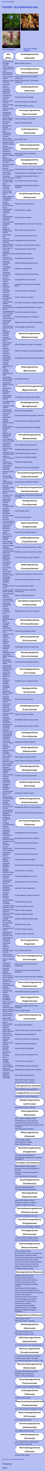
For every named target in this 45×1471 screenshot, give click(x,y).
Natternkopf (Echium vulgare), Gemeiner (27, 421)
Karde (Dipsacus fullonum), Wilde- (8, 542)
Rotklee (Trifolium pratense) (8, 775)
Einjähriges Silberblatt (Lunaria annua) (8, 253)
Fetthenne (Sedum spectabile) (6, 285)
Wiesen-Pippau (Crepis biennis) (25, 327)
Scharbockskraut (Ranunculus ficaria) (8, 793)
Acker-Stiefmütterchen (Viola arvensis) (7, 72)
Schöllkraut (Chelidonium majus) (7, 819)
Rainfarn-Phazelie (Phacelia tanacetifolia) (27, 427)
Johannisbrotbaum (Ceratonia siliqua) (8, 522)
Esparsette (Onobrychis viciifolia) (6, 263)
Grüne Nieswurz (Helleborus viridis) (8, 440)
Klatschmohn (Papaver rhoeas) (8, 574)
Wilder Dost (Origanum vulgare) (6, 1039)
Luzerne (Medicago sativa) (8, 651)
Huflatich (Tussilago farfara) (23, 268)
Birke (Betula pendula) (7, 123)
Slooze (12, 1)
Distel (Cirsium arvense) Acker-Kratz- (7, 192)
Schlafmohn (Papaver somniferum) (6, 802)
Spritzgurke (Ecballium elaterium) (25, 742)
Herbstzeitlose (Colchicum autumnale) (7, 467)
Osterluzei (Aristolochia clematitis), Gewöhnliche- (25, 154)
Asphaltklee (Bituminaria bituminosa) (6, 91)
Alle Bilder (8, 56)
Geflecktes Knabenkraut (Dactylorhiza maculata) (7, 358)
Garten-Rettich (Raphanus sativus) (7, 344)
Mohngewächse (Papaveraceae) (29, 1195)
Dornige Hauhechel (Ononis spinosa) (8, 203)
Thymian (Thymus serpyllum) (8, 910)
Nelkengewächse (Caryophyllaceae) (29, 567)
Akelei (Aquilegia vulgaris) (8, 77)
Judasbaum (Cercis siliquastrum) (7, 532)
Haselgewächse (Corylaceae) (29, 690)
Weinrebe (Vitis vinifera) (7, 991)
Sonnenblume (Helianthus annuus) (25, 312)
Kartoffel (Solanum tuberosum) (8, 552)
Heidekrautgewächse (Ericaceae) (29, 784)
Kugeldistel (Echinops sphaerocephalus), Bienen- (27, 285)
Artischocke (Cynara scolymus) (6, 86)
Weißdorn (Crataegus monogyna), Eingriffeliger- (7, 997)
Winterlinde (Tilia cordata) (8, 1043)
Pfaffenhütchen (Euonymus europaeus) (27, 611)
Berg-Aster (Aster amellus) (8, 109)
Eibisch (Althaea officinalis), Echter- (8, 245)
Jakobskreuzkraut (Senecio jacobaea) (26, 274)
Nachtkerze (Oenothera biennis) (6, 687)
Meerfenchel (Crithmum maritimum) (26, 102)
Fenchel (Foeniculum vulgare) (24, 97)
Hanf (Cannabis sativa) (7, 449)
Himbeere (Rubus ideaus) (8, 472)
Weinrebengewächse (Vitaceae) (29, 1450)
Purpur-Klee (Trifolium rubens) (8, 742)
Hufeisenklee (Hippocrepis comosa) (7, 500)
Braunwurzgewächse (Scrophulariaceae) (29, 1350)
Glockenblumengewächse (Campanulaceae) (29, 489)
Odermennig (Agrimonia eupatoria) (6, 705)
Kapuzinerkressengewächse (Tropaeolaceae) (29, 1403)
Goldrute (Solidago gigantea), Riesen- (26, 263)
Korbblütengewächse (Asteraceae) (29, 195)
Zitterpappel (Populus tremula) (8, 1069)
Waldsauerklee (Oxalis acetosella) (8, 955)
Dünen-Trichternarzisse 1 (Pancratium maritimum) (26, 81)
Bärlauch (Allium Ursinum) (23, 63)
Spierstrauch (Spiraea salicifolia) (7, 859)
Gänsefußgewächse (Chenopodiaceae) (29, 622)
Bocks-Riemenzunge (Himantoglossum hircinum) (8, 159)
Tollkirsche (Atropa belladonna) (8, 914)
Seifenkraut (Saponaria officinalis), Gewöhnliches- (25, 590)
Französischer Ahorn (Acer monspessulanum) (8, 316)
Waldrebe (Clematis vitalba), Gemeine (8, 950)
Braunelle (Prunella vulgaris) (8, 169)
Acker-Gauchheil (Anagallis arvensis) (8, 63)
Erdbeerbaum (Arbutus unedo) (8, 258)
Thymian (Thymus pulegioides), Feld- (8, 906)
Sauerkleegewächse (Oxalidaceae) (29, 1182)
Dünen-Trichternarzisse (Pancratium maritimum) (26, 77)
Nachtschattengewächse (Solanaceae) (29, 1366)
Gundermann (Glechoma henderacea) (7, 444)
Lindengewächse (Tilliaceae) (29, 1392)
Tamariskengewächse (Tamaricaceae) (29, 1381)
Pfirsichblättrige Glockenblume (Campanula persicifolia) (28, 496)
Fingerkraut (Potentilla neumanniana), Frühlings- (7, 297)
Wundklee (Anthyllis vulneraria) (24, 934)
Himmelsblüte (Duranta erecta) (8, 477)
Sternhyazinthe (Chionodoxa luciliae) (26, 181)
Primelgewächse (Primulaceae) (29, 1232)
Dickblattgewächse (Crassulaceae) (29, 708)
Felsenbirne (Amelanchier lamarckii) (7, 274)
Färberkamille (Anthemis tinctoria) (25, 240)
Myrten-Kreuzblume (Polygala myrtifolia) (6, 681)
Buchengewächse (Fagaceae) (30, 942)
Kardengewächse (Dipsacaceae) (29, 749)
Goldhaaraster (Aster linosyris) (24, 258)
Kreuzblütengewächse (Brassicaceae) (29, 437)
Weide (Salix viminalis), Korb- (8, 980)
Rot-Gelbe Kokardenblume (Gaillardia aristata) (29, 303)
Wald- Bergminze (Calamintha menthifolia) (8, 939)
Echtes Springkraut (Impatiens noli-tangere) (7, 230)
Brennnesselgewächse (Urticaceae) (29, 1414)
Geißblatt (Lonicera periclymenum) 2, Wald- (8, 372)
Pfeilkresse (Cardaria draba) (23, 462)
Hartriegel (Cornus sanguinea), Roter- (8, 453)
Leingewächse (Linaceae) (28, 1093)
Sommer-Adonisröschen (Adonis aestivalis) (8, 848)
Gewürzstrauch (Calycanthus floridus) (7, 397)
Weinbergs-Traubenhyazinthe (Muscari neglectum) (27, 186)
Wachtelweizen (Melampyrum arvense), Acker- (8, 933)
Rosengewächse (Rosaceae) (29, 1272)
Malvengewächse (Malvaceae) (29, 1113)
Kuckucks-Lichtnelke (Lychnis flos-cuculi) (27, 579)
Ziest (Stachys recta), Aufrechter (8, 1066)
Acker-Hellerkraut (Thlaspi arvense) (8, 68)
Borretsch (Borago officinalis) (8, 165)
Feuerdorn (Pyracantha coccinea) (6, 290)
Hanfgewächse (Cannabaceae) (29, 503)
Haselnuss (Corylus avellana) (8, 457)
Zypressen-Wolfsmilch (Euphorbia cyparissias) (29, 813)
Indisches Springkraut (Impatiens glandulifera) (29, 351)
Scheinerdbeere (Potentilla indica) (8, 797)
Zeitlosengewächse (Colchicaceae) (29, 639)
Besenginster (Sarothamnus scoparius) (7, 114)
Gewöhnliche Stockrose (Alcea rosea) (8, 384)
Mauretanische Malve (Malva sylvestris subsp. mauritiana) (8, 668)
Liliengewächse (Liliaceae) (29, 1086)
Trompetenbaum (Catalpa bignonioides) (27, 397)
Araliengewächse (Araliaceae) (29, 131)
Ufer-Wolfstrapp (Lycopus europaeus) (7, 924)
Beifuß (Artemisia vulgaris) (8, 105)
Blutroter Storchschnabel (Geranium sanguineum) (7, 148)
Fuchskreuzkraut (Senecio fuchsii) (25, 249)
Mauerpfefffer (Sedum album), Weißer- (8, 661)
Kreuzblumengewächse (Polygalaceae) (29, 1221)
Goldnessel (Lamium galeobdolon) (7, 415)
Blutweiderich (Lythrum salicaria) (8, 154)
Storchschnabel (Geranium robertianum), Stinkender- (7, 888)
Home (4, 1468)
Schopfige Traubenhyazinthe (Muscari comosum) (26, 177)
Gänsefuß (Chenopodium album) (7, 339)
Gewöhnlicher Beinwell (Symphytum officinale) (7, 390)
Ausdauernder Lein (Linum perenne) (7, 97)
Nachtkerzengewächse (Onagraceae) (29, 1150)
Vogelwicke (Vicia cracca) (23, 924)
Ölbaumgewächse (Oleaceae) (30, 1134)
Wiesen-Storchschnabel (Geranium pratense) (29, 977)
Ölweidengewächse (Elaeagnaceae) (29, 768)
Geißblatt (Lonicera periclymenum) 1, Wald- (8, 365)
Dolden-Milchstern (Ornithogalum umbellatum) (29, 169)
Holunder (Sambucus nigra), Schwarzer (8, 487)
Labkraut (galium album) (8, 631)
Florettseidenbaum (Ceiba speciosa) (8, 312)
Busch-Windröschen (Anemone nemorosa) (7, 186)
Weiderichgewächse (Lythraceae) (30, 1102)
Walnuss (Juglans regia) (8, 959)
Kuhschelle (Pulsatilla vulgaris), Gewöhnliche (7, 625)
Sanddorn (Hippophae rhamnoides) (26, 775)
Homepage (7, 1464)
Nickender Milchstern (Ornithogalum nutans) (28, 173)
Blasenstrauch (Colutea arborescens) (7, 127)
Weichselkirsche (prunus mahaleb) (8, 976)
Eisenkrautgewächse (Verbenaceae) (29, 1425)
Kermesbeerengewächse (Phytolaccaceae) (29, 1210)
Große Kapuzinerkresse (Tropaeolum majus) (8, 427)
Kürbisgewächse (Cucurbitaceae (29, 734)
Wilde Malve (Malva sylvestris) (8, 1030)
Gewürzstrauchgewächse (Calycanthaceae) (29, 475)
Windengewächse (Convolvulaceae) (30, 654)
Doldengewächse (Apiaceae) (29, 89)
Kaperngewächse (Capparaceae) (29, 525)
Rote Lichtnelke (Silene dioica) (24, 586)
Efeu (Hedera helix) (21, 139)
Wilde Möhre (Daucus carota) (24, 106)
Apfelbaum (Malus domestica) (8, 81)
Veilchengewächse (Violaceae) (29, 1436)
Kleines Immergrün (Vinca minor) (25, 119)
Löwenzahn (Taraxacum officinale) (25, 291)
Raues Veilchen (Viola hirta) (7, 757)
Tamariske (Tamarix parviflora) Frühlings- (6, 895)
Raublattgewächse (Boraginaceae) (29, 404)
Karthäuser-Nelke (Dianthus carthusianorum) (8, 547)
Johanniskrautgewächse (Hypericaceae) (30, 984)
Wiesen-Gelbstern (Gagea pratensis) (8, 1010)
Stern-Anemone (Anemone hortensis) (8, 876)
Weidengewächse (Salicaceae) (29, 1326)
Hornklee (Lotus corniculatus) (8, 496)
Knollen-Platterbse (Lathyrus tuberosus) (8, 595)
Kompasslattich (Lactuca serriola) (25, 280)
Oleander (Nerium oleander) (23, 123)
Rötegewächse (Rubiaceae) (29, 1315)
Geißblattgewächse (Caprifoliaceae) (29, 540)
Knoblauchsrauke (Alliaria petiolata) (26, 457)
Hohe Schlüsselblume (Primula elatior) (7, 481)
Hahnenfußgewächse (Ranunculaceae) (29, 1245)
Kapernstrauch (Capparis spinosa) (25, 532)
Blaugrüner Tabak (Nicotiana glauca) (8, 143)
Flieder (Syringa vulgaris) (7, 302)
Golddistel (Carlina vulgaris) (23, 254)
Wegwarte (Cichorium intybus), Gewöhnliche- (29, 322)
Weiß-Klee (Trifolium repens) (24, 929)
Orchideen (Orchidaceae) (28, 1163)
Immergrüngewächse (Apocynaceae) (29, 112)
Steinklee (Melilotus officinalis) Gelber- (8, 870)
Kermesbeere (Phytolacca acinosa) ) (7, 563)
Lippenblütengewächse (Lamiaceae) (29, 1017)
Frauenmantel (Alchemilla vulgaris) (7, 322)
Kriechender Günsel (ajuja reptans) (7, 604)
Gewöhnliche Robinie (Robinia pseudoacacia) (8, 378)
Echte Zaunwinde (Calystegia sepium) (8, 223)
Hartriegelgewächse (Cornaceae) (30, 671)
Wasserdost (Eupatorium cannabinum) (27, 317)
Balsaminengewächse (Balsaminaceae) (29, 335)
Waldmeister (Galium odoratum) (6, 944)
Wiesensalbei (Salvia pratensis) (8, 1019)
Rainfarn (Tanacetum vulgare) (24, 297)
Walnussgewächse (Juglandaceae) (29, 999)
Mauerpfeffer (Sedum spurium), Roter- (8, 656)
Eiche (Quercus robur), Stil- (7, 249)
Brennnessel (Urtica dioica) (7, 173)
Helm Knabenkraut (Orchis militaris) (8, 461)
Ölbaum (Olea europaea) (7, 710)
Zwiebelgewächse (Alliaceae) (30, 56)
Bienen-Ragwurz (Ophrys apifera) (8, 119)
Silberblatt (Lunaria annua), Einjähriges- (27, 467)
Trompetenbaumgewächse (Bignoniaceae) (29, 388)
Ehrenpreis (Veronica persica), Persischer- (8, 240)
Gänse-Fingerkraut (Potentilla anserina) (6, 332)
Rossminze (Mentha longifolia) (8, 760)
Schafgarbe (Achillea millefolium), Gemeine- (28, 307)
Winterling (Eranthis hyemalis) (6, 1048)
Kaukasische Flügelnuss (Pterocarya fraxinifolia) (7, 557)
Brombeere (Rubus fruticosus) (8, 177)
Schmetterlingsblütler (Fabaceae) (29, 823)
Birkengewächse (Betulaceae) (29, 369)
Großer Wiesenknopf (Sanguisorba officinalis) (7, 434)
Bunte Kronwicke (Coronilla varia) (8, 180)
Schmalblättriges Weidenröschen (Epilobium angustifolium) (8, 812)
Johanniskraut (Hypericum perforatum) (7, 526)
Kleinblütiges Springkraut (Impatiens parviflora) (29, 358)
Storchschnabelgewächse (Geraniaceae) (29, 958)
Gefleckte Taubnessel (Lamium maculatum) (6, 350)
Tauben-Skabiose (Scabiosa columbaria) (27, 761)
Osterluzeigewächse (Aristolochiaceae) (30, 147)
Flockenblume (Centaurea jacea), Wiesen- (28, 245)
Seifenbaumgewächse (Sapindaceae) (30, 1339)
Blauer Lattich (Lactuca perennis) (8, 139)
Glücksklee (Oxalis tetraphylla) (8, 402)
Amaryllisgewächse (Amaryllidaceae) (29, 71)
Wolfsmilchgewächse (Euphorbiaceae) (29, 800)
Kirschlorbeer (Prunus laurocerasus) (7, 569)
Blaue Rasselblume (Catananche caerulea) (7, 133)
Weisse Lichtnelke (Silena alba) (24, 595)
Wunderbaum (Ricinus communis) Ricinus (28, 807)
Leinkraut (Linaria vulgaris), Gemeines (8, 635)
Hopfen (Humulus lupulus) (8, 492)
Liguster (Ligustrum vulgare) (6, 641)
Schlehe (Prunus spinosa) (8, 807)
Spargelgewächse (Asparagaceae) (29, 162)
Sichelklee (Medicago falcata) (8, 838)
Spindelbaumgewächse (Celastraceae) (29, 603)
